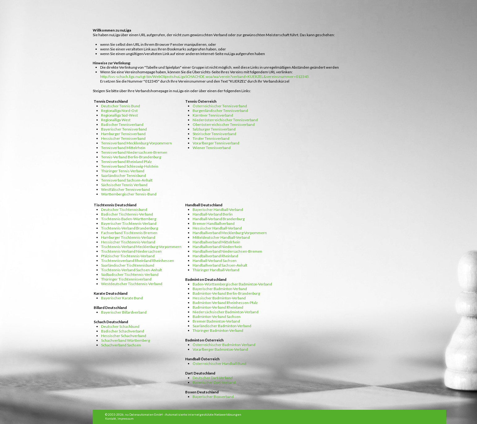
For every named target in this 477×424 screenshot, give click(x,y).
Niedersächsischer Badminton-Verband (225, 312)
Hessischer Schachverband (123, 335)
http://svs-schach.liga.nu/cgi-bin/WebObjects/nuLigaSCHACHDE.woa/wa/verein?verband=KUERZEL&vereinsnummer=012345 (204, 76)
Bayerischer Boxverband (213, 396)
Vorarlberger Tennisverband (216, 143)
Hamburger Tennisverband (123, 133)
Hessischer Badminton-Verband (219, 298)
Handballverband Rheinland (215, 256)
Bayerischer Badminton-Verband (220, 288)
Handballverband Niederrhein (217, 246)
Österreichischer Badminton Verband (224, 344)
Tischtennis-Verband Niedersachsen (131, 251)
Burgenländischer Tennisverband (220, 110)
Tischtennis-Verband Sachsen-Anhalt (131, 270)
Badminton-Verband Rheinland (218, 307)
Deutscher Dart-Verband (213, 377)
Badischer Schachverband (122, 331)
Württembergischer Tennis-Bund (128, 194)
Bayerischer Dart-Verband (214, 382)
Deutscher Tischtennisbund (124, 209)
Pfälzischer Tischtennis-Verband (128, 256)
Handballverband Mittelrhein (216, 242)
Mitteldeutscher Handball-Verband (221, 237)
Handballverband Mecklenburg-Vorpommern (230, 232)
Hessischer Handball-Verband (217, 228)
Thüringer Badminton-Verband (218, 330)
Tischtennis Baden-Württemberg (128, 218)
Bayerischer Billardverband (124, 312)
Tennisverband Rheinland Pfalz (126, 161)
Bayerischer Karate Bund (122, 298)
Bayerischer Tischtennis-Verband (128, 223)
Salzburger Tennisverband (214, 129)
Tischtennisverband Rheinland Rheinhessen (137, 260)
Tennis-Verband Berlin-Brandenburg (131, 157)
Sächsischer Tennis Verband (124, 184)
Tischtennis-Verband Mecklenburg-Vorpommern (141, 246)
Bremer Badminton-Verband (216, 321)
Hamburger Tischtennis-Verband (128, 237)
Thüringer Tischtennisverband (126, 279)
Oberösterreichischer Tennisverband (224, 124)
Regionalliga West (115, 120)
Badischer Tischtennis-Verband (127, 214)
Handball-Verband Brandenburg (219, 218)
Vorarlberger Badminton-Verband (220, 349)
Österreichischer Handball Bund (219, 363)
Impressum (125, 418)
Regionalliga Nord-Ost (119, 110)
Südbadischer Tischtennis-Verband (130, 274)
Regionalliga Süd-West (119, 115)
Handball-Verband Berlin (213, 214)
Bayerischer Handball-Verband (218, 209)
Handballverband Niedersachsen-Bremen (227, 251)
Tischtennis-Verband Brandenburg (129, 228)
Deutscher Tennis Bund (120, 106)
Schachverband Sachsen (121, 345)
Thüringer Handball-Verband (216, 270)
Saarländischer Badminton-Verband (222, 325)
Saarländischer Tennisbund (123, 175)
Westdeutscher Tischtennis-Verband (131, 283)
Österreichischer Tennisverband (220, 106)
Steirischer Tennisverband (214, 133)
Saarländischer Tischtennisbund (127, 265)
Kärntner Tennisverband (213, 115)
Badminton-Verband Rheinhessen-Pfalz (225, 302)
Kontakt (110, 418)
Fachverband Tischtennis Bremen (129, 232)
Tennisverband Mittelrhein (123, 147)
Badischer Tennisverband (122, 124)
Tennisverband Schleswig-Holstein (129, 166)
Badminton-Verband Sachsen (217, 316)
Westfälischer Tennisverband (125, 189)
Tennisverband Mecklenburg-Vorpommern (136, 143)
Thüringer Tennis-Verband (122, 171)
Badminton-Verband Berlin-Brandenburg (226, 293)
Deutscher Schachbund (120, 326)
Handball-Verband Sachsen (214, 260)
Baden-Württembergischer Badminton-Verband (232, 284)
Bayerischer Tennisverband (124, 129)
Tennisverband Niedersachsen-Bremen (134, 152)
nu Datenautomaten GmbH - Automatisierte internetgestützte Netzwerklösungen (183, 414)
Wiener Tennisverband (212, 147)
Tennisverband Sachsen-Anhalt (126, 180)
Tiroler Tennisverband (211, 138)
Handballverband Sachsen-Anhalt (220, 265)
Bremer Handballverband (214, 223)
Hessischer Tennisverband (123, 138)
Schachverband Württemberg (125, 340)
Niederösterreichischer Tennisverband (225, 120)
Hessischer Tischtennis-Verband (128, 242)
